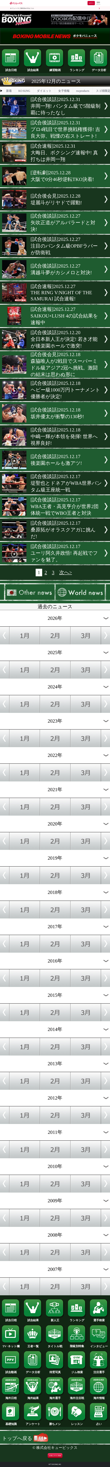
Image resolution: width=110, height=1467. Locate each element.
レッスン (77, 1423)
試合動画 (11, 1371)
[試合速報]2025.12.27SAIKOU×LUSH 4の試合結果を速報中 (64, 316)
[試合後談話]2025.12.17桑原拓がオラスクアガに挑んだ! (63, 529)
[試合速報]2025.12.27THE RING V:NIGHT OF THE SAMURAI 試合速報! (61, 292)
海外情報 (99, 1397)
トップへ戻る (25, 1438)
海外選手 (55, 1397)
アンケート (33, 1423)
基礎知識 (11, 1423)
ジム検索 (77, 1371)
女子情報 (64, 90)
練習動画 (55, 69)
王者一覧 (33, 1345)
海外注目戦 (77, 1397)
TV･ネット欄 (11, 1345)
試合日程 (11, 69)
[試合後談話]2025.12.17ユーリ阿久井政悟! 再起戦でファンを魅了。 (64, 553)
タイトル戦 (55, 1345)
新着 (9, 90)
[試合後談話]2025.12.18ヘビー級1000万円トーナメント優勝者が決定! (65, 390)
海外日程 (11, 1397)
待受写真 (55, 1371)
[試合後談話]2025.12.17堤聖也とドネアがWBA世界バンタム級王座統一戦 (66, 483)
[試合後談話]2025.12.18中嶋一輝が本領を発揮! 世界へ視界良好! (64, 436)
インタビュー (99, 1345)
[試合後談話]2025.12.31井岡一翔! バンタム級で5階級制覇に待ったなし (65, 106)
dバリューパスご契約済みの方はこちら (22, 8)
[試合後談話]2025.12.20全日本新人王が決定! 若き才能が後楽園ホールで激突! (64, 339)
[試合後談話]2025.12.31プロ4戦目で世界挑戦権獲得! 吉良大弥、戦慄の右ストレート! (65, 129)
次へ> (65, 572)
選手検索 (99, 1319)
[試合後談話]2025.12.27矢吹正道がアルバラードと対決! (63, 222)
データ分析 (99, 69)
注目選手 (99, 1371)
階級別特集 (77, 1345)
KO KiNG (24, 90)
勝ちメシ (55, 1423)
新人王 (55, 1319)
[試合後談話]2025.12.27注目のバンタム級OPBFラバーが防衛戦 (64, 246)
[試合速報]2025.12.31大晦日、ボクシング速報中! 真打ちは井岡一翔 (64, 152)
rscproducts (82, 90)
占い (99, 1423)
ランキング (77, 69)
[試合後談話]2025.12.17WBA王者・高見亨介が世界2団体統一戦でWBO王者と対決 (65, 506)
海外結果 (33, 1397)
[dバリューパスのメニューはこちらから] (98, 3)
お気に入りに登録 (55, 1456)
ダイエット (44, 90)
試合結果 (33, 69)
